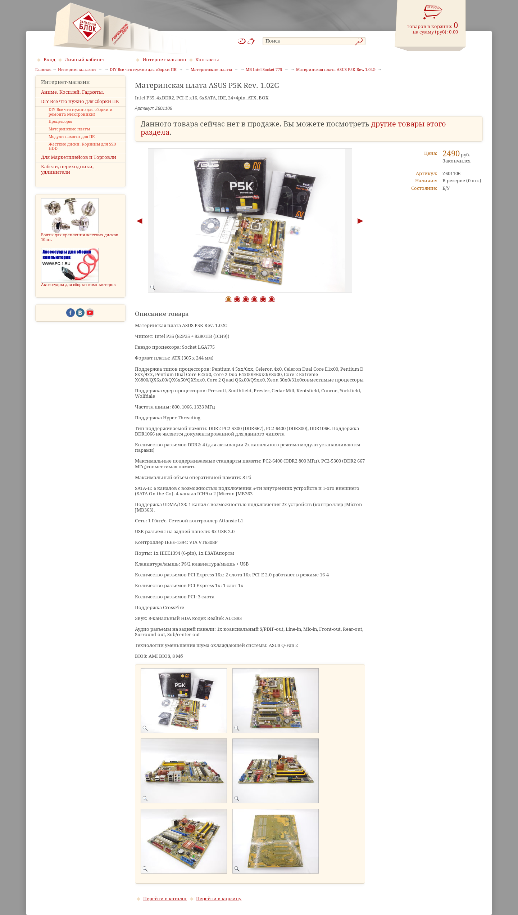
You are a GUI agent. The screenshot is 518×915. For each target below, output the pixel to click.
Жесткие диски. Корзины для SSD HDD (82, 152)
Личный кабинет (85, 59)
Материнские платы (69, 135)
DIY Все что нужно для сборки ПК (80, 107)
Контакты (207, 59)
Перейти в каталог (165, 898)
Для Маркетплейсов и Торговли (78, 163)
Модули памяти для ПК (72, 143)
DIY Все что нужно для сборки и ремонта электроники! (81, 118)
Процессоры (60, 128)
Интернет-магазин (164, 59)
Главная (43, 70)
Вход (49, 59)
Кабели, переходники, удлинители (67, 175)
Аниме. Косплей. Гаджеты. (72, 98)
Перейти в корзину (218, 898)
